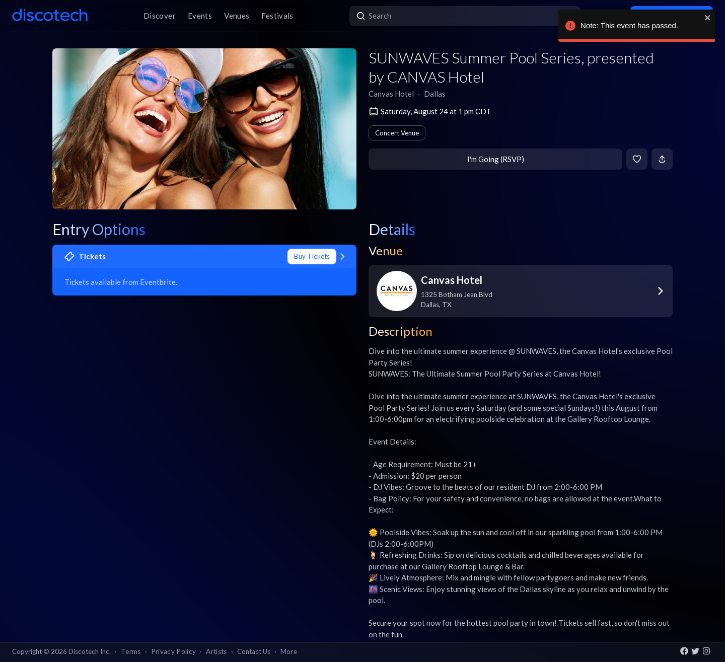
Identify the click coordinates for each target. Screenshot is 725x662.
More (288, 651)
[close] (703, 18)
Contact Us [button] (253, 651)
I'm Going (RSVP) (495, 159)
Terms (131, 651)
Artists (216, 651)
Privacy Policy (173, 651)
